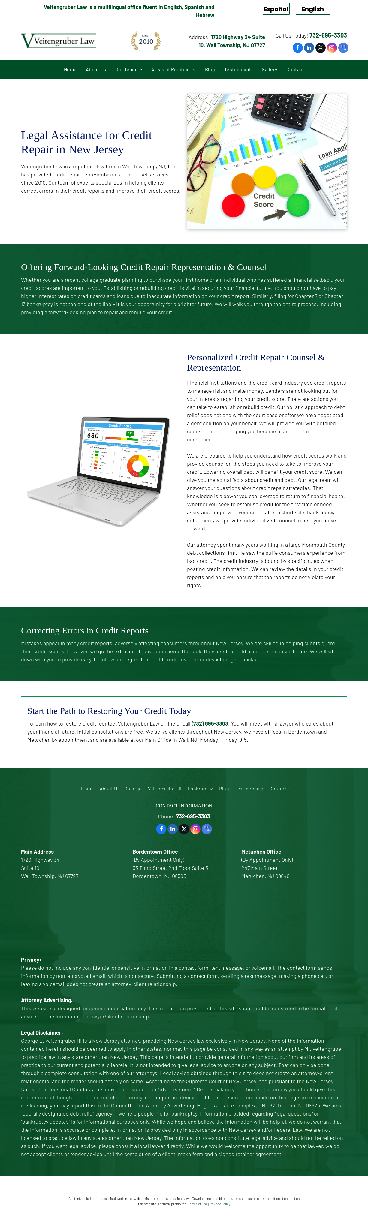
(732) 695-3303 (210, 723)
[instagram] (332, 48)
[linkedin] (309, 48)
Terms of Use (198, 1204)
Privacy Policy (220, 1204)
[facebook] (298, 48)
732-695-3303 (328, 35)
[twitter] (320, 48)
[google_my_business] (343, 48)
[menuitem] (70, 69)
